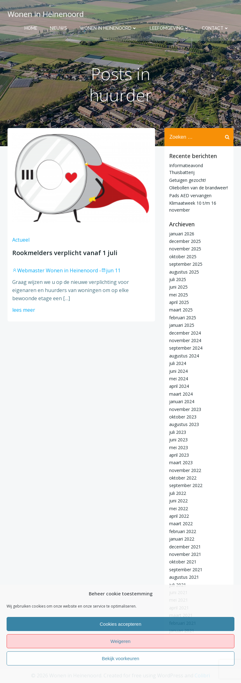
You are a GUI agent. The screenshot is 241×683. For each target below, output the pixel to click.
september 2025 (185, 264)
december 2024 (185, 333)
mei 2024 (178, 379)
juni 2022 (178, 501)
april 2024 (179, 386)
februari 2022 (182, 531)
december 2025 (185, 241)
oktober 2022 (182, 478)
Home (30, 28)
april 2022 (179, 516)
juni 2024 (178, 371)
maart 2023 (181, 462)
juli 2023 (177, 432)
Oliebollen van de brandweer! (198, 188)
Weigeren (120, 641)
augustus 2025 (184, 272)
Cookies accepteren (121, 624)
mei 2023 (178, 447)
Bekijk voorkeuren (120, 658)
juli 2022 (177, 493)
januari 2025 (181, 325)
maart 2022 (181, 523)
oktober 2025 (182, 256)
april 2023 (179, 455)
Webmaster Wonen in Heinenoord (55, 270)
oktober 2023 (182, 417)
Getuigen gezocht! (187, 180)
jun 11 (110, 270)
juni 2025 (178, 287)
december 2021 (185, 547)
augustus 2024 (184, 356)
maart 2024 (181, 394)
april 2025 (179, 302)
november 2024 (185, 340)
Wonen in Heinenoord (108, 28)
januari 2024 (181, 401)
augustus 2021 (184, 577)
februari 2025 (182, 318)
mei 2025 (178, 295)
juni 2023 (178, 440)
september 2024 (185, 348)
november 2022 (185, 470)
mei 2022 (178, 508)
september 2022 (185, 485)
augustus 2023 (184, 424)
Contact (215, 28)
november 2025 (185, 249)
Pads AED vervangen (190, 195)
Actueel (20, 239)
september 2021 (185, 570)
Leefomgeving (169, 28)
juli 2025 (177, 279)
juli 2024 (177, 363)
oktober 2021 (182, 562)
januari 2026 (181, 234)
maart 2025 (181, 310)
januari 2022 (181, 539)
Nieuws (58, 28)
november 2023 (185, 409)
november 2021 (185, 554)
